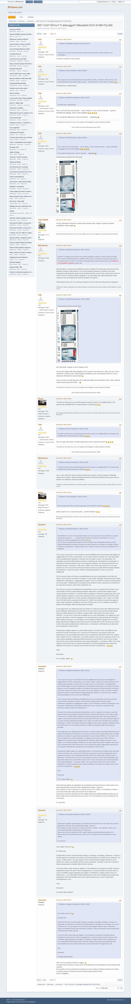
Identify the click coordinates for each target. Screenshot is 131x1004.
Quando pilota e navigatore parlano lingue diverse (21, 238)
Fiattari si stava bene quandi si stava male (21, 272)
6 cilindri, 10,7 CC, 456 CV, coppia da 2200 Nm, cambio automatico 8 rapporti (21, 233)
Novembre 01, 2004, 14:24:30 (63, 458)
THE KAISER (43, 220)
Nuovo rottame (14, 93)
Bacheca (12, 90)
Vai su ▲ (122, 999)
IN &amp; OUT (14, 147)
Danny (40, 399)
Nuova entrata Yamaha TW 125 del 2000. (21, 64)
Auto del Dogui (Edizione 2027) (20, 49)
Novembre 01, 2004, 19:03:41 (63, 900)
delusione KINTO (15, 29)
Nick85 (12, 211)
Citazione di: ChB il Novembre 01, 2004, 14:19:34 (73, 496)
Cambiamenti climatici (17, 132)
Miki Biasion (43, 245)
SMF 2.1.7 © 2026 (11, 999)
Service (12, 36)
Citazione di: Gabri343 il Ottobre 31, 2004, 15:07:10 (73, 529)
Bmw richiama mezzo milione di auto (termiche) (21, 196)
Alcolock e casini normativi (18, 157)
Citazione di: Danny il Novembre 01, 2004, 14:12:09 (73, 429)
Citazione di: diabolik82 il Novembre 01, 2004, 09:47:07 (74, 43)
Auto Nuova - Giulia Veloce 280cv (20, 181)
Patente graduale (15, 162)
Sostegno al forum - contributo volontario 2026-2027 (21, 122)
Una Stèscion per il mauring (19, 167)
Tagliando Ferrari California (18, 257)
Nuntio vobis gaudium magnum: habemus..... (21, 247)
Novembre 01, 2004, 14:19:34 (63, 424)
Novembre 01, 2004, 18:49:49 (63, 810)
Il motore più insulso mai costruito (21, 137)
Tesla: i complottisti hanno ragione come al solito (21, 142)
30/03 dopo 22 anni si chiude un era (21, 113)
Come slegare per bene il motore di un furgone (21, 191)
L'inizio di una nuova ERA (18, 59)
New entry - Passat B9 (17, 201)
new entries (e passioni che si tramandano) (21, 172)
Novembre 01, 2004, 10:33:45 (63, 39)
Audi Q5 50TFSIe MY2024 (18, 83)
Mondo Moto (13, 65)
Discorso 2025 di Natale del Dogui (21, 242)
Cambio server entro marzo (18, 88)
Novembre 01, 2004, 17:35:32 (63, 492)
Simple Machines (20, 999)
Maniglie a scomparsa (17, 186)
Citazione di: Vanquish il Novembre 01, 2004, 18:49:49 (74, 904)
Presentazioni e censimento (17, 213)
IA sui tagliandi (14, 127)
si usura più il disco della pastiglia (21, 98)
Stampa (120, 34)
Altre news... (13, 70)
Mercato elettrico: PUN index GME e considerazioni (21, 78)
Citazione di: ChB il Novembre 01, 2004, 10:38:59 (73, 137)
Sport (11, 154)
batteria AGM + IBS (16, 267)
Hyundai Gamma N (16, 68)
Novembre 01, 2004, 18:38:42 (63, 666)
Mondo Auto (13, 31)
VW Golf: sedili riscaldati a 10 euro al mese (21, 218)
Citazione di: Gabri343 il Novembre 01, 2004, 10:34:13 (74, 97)
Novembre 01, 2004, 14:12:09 (63, 398)
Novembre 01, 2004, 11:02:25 (63, 245)
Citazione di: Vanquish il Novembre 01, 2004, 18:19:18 (74, 670)
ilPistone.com (15, 7)
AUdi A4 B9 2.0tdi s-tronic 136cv (20, 73)
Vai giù (39, 34)
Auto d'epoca (13, 95)
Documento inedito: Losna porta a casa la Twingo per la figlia (21, 223)
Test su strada (13, 75)
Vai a (97, 988)
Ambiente (12, 41)
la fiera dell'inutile (15, 118)
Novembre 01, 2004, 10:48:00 (63, 133)
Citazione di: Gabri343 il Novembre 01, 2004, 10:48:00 (74, 299)
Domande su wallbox (16, 108)
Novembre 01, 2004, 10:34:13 (63, 66)
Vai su (39, 980)
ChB (40, 93)
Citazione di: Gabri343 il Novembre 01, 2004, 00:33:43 (74, 249)
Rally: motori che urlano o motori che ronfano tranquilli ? (21, 252)
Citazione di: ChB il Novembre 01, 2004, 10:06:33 (73, 70)
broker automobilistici (17, 177)
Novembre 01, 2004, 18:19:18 (63, 524)
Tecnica (12, 139)
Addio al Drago (14, 152)
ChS (39, 39)
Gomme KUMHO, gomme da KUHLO (21, 34)
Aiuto (108, 999)
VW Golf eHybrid (15, 262)
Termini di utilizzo (115, 999)
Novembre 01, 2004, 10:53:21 (63, 219)
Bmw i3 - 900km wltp (16, 103)
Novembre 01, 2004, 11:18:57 (63, 295)
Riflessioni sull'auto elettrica (19, 39)
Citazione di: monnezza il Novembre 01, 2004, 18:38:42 (74, 814)
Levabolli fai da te (15, 54)
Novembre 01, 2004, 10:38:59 (63, 93)
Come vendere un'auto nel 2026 (20, 44)
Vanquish (41, 525)
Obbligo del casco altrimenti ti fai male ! (21, 206)
